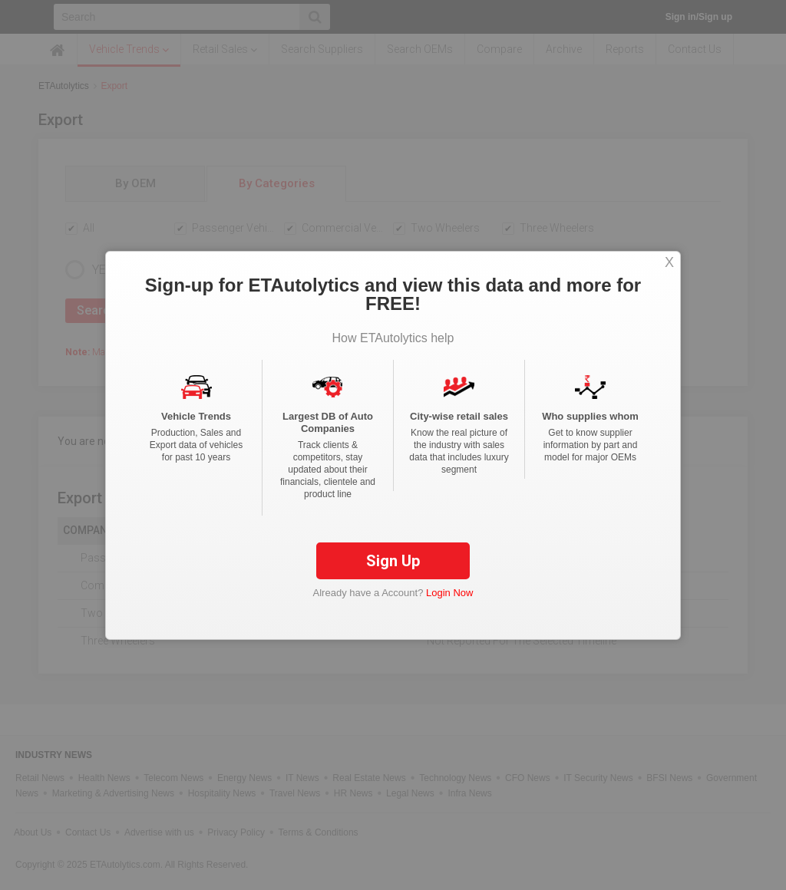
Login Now (449, 592)
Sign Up (393, 561)
